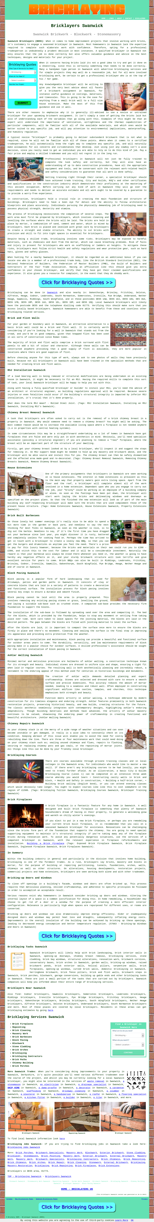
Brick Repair (56, 1162)
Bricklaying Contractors (82, 1159)
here (50, 1010)
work (93, 190)
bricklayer (61, 44)
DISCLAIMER (140, 18)
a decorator (83, 1088)
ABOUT (119, 18)
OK (132, 1220)
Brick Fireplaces (85, 1165)
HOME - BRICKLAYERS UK (77, 1189)
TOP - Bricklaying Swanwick (24, 1176)
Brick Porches (24, 1153)
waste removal (95, 1081)
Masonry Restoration (20, 1165)
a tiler (98, 1097)
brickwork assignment (59, 116)
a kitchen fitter (34, 1097)
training (77, 180)
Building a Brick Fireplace (45, 843)
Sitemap (9, 1199)
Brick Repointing (134, 1159)
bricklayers (39, 199)
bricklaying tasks (135, 975)
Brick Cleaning (76, 1162)
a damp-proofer (48, 1088)
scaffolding (34, 1091)
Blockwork (91, 1153)
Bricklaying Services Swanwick (36, 1017)
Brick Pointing (50, 1156)
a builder (69, 1097)
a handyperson (62, 1094)
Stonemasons (31, 1156)
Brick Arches (37, 1162)
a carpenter (117, 1088)
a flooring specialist (132, 1094)
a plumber (113, 1091)
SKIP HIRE (14, 1088)
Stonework (95, 1162)
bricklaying (35, 214)
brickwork (54, 91)
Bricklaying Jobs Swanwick (24, 1147)
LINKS (111, 18)
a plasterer (28, 1094)
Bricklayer (14, 1156)
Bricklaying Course (57, 774)
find (17, 994)
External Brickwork (122, 1156)
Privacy (145, 1199)
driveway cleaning (73, 1091)
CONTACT (128, 18)
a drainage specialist (92, 1084)
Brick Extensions (109, 1165)
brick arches (64, 962)
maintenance (80, 739)
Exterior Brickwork (112, 1153)
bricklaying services (127, 69)
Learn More (121, 1220)
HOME (104, 18)
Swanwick (52, 292)
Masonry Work (74, 1153)
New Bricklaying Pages (24, 1199)
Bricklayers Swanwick (58, 1176)
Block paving (16, 579)
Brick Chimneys (110, 1159)
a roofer (95, 1094)
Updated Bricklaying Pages (47, 1199)
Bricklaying (15, 292)
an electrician (49, 1084)
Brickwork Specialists (50, 1153)
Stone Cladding (136, 1153)
